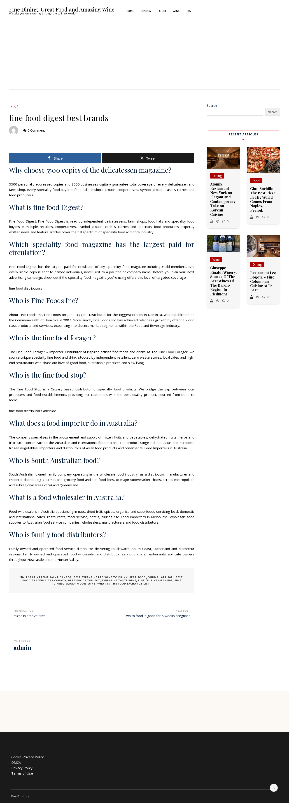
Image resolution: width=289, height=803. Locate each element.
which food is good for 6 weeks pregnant (158, 615)
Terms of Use (22, 773)
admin (22, 647)
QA (189, 11)
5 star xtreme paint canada (49, 577)
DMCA (16, 762)
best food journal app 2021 (151, 577)
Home (130, 11)
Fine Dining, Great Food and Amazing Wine (62, 9)
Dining (146, 11)
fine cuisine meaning (155, 580)
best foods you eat (84, 580)
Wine (176, 11)
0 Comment (36, 130)
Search (212, 105)
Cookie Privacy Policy (27, 757)
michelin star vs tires (30, 615)
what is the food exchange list (123, 583)
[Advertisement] (144, 55)
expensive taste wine (119, 580)
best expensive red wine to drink (101, 577)
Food (162, 11)
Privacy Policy (22, 768)
